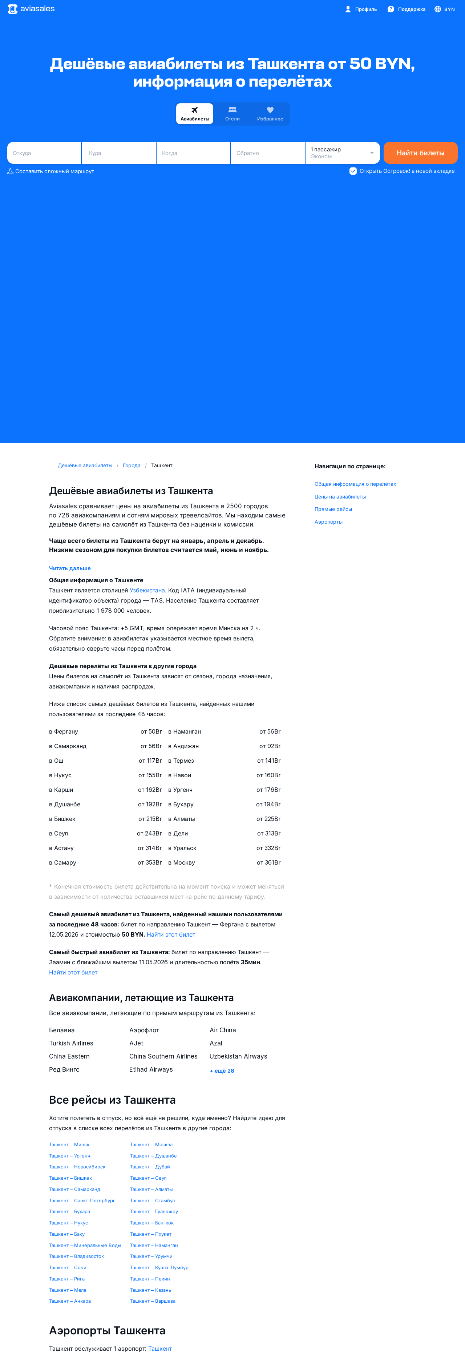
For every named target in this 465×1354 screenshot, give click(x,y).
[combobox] (44, 153)
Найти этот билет (171, 934)
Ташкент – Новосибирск (77, 1167)
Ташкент (160, 1348)
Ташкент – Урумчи (151, 1256)
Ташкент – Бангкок (152, 1223)
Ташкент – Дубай (150, 1167)
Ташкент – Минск (69, 1144)
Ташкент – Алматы (151, 1189)
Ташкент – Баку (67, 1234)
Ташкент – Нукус (68, 1223)
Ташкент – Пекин (150, 1279)
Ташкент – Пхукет (150, 1234)
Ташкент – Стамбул (152, 1200)
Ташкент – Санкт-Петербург (82, 1200)
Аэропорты (329, 522)
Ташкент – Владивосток (76, 1256)
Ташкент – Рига (67, 1279)
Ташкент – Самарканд (74, 1189)
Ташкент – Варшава (152, 1301)
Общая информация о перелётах (355, 484)
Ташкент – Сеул (148, 1178)
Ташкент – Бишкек (70, 1178)
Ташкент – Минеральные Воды (85, 1245)
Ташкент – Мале (67, 1290)
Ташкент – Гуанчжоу (154, 1211)
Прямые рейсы (333, 509)
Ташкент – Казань (150, 1290)
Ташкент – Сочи (67, 1267)
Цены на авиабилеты (340, 496)
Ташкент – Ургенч (69, 1156)
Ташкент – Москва (151, 1144)
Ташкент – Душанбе (153, 1156)
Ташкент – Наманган (154, 1245)
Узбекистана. (149, 590)
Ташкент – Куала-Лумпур (159, 1267)
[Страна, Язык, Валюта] (444, 9)
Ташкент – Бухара (69, 1211)
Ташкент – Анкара (70, 1301)
